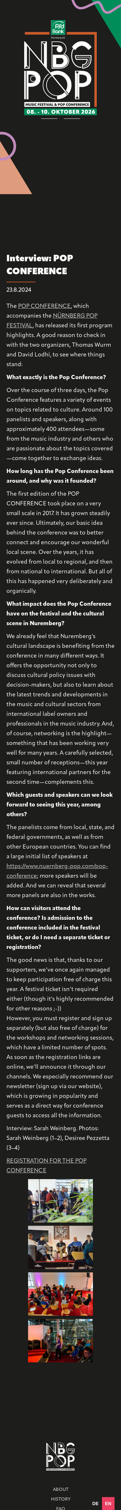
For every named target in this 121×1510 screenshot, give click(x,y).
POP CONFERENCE (44, 306)
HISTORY (60, 1499)
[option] (95, 1503)
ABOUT (60, 1489)
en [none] (108, 1503)
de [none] (95, 1503)
